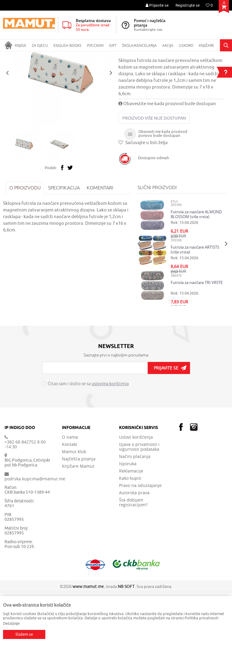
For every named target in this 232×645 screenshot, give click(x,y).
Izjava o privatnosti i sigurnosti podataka (139, 499)
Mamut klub (74, 503)
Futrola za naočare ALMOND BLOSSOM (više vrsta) (196, 266)
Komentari (100, 240)
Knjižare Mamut (78, 518)
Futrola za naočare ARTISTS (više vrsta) (195, 302)
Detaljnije (11, 623)
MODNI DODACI (65, 55)
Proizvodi (28, 55)
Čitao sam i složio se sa (88, 436)
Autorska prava (134, 545)
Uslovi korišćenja (136, 489)
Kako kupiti (130, 530)
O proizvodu (25, 240)
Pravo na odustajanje (140, 537)
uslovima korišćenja (110, 436)
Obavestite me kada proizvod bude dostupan (167, 156)
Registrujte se (188, 5)
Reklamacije (131, 523)
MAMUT (9, 55)
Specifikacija (64, 240)
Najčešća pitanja (78, 511)
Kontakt (69, 496)
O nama (70, 489)
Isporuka (128, 516)
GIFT (44, 55)
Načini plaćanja (134, 508)
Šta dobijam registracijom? (133, 555)
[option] (59, 125)
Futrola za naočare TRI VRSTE (197, 334)
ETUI (87, 55)
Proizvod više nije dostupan (154, 170)
